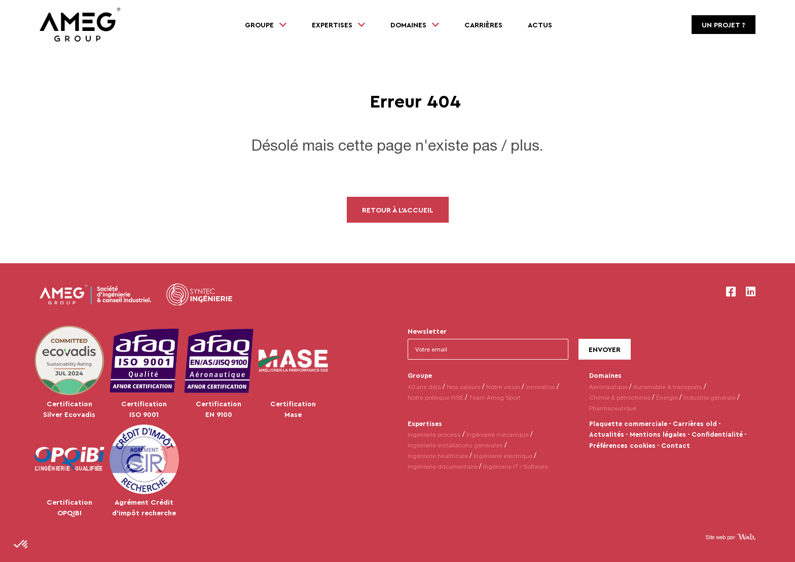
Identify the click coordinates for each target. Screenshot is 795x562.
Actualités (606, 434)
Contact (675, 445)
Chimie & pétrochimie (620, 397)
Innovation (540, 387)
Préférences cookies (622, 445)
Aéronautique (608, 387)
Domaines (605, 375)
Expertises (425, 423)
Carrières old (695, 423)
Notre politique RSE (435, 397)
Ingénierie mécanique (497, 434)
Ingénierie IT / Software (515, 466)
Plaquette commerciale (628, 423)
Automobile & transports (667, 387)
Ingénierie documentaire (443, 466)
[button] (21, 545)
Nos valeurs (464, 387)
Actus (540, 24)
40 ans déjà (424, 387)
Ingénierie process (434, 434)
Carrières (483, 24)
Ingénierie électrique (503, 456)
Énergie (667, 397)
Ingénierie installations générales (455, 445)
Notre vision (503, 387)
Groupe (420, 375)
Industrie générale (709, 397)
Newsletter (427, 331)
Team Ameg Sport (495, 397)
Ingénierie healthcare (438, 456)
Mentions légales (658, 434)
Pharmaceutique (612, 408)
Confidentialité (717, 434)
